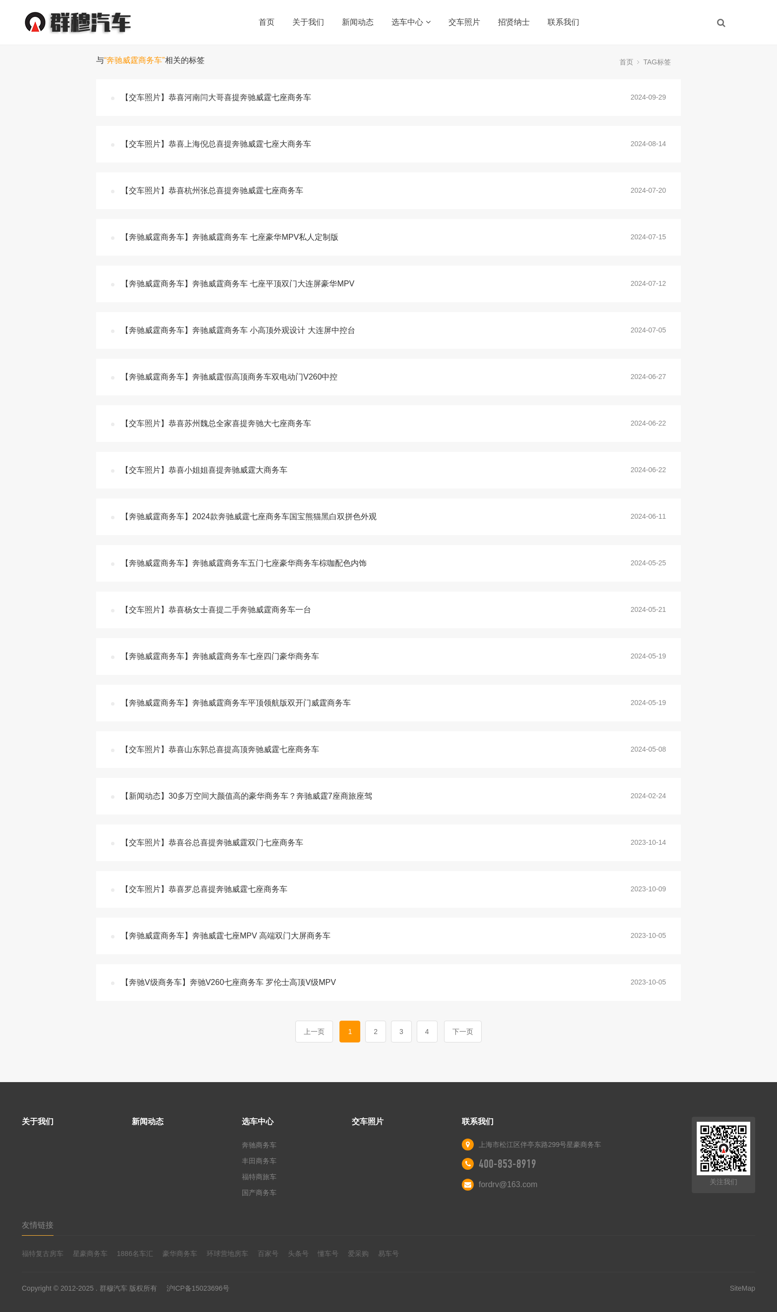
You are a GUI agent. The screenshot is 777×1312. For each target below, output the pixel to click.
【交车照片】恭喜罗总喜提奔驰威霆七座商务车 (204, 889)
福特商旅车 (259, 1177)
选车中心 (411, 22)
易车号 (388, 1253)
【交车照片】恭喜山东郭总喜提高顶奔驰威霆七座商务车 (220, 749)
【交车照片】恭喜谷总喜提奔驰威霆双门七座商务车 (212, 842)
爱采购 (358, 1253)
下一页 (462, 1032)
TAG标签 (657, 62)
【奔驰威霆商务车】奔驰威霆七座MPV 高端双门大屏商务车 (226, 935)
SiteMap (742, 1288)
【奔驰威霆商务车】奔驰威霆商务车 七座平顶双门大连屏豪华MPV (237, 283)
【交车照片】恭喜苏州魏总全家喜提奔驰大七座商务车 (216, 423)
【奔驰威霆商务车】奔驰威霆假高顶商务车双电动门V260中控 (229, 377)
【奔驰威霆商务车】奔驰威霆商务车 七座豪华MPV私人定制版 (229, 237)
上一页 (314, 1032)
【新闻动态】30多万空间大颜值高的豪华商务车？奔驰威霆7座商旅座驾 (246, 796)
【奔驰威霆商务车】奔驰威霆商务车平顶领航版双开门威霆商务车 (236, 703)
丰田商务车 (259, 1161)
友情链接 (38, 1225)
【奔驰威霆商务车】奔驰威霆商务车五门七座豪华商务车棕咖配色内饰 (244, 563)
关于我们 (308, 22)
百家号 (268, 1253)
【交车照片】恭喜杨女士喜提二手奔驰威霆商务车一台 (216, 609)
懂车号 (328, 1253)
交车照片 (464, 22)
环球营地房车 (227, 1253)
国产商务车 (259, 1193)
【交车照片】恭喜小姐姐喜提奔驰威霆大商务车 (204, 470)
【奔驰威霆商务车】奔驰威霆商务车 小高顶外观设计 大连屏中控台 (238, 330)
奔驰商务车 (259, 1145)
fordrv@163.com (508, 1184)
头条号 (298, 1253)
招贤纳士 (514, 22)
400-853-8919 (507, 1163)
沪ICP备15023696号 (198, 1288)
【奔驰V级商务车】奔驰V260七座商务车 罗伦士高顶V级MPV (228, 982)
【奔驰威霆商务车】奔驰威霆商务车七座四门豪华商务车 (220, 656)
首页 (267, 22)
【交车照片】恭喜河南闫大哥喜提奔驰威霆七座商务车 (216, 97)
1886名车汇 (135, 1253)
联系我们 (563, 22)
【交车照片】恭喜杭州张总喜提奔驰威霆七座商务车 (212, 190)
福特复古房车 (42, 1253)
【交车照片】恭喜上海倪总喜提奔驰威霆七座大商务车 (216, 144)
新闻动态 (358, 22)
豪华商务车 (180, 1253)
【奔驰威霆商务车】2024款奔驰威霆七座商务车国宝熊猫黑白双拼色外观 (249, 516)
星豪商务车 (90, 1253)
